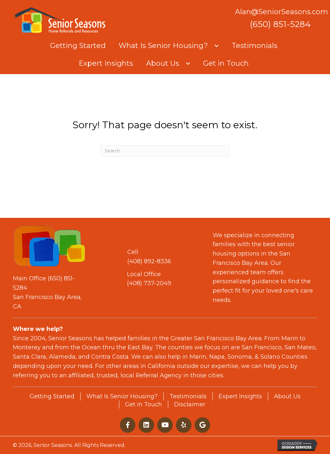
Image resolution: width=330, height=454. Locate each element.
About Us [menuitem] (287, 396)
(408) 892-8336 (149, 261)
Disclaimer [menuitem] (189, 404)
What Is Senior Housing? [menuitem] (122, 396)
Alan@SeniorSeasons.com (281, 11)
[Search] (165, 151)
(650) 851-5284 (280, 24)
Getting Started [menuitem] (52, 396)
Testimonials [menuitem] (188, 396)
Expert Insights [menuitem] (240, 396)
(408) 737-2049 (149, 283)
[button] (216, 46)
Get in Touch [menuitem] (143, 404)
